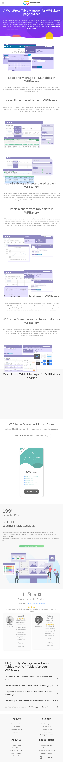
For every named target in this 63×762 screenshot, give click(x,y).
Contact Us (16, 756)
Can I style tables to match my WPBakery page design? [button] (31, 707)
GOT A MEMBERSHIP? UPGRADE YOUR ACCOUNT (31, 436)
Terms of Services (16, 724)
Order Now (31, 492)
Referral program (16, 729)
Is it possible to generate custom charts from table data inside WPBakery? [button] (31, 693)
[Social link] (41, 757)
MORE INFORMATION (31, 549)
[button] (3, 3)
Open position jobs (16, 750)
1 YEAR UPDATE (28, 478)
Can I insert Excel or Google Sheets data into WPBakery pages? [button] (31, 686)
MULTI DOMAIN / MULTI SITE (31, 476)
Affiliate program (46, 753)
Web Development (46, 724)
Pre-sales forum (47, 729)
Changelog (16, 726)
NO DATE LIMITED (29, 484)
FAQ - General (16, 732)
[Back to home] (31, 3)
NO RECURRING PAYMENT (31, 482)
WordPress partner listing (47, 750)
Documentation (47, 732)
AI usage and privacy (46, 735)
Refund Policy (16, 748)
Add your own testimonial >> (36, 604)
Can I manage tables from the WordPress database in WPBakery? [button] (31, 701)
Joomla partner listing (46, 748)
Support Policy (46, 726)
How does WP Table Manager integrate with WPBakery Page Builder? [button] (31, 678)
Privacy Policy (16, 745)
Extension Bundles (46, 745)
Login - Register (16, 753)
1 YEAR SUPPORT (29, 480)
